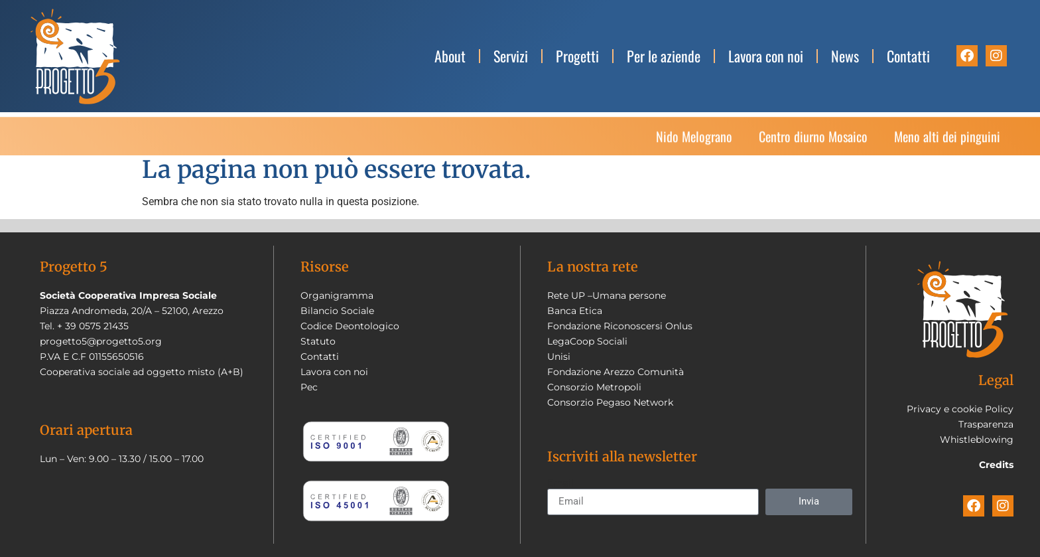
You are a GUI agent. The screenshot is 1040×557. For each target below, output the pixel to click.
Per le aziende (663, 55)
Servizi (510, 55)
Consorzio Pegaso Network (610, 402)
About (450, 55)
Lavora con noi (765, 55)
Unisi (558, 356)
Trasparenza (985, 424)
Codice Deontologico (349, 326)
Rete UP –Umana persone (606, 295)
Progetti (577, 55)
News (845, 55)
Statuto (318, 341)
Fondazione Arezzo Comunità (615, 372)
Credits (996, 465)
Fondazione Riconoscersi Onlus (619, 326)
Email (560, 483)
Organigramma (336, 295)
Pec (309, 387)
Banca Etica (574, 311)
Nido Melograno (694, 139)
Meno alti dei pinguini (947, 139)
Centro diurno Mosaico (813, 139)
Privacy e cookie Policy (960, 409)
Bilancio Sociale (337, 311)
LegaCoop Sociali (587, 341)
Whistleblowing (976, 439)
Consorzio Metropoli (594, 387)
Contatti (908, 55)
